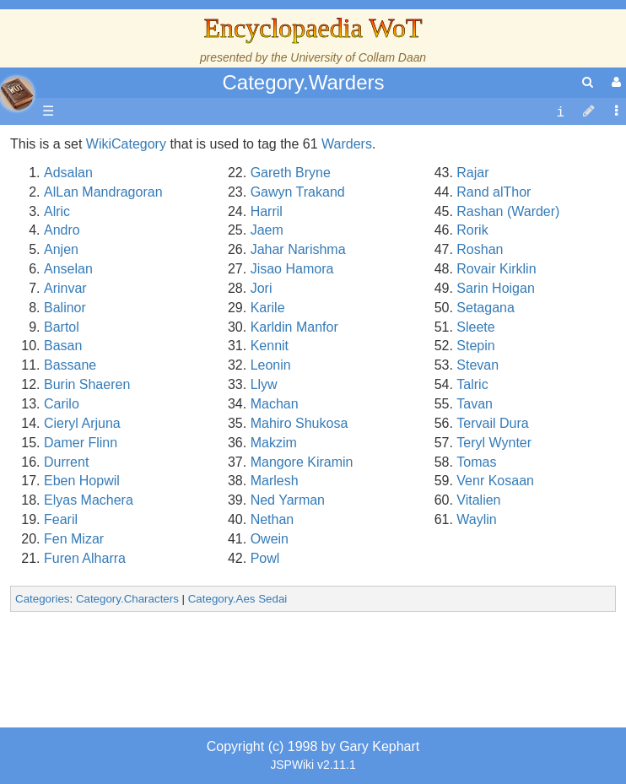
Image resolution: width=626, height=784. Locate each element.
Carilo (61, 404)
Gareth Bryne (291, 172)
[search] (587, 82)
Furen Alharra (85, 558)
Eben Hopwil (82, 480)
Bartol (61, 327)
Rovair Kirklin (496, 269)
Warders (346, 144)
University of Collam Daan (358, 57)
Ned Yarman (288, 500)
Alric (57, 211)
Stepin (475, 345)
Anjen (61, 249)
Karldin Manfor (294, 327)
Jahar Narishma (298, 249)
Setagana (485, 307)
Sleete (475, 327)
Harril (267, 211)
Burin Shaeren (87, 384)
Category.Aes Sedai (238, 598)
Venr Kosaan (495, 480)
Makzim (274, 442)
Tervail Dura (492, 423)
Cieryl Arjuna (82, 423)
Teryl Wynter (494, 442)
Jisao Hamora (292, 269)
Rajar (472, 172)
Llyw (264, 384)
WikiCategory (126, 144)
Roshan (479, 249)
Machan (275, 404)
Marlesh (275, 480)
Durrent (66, 462)
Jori (262, 288)
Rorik (472, 230)
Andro (62, 230)
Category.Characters (127, 598)
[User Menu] (614, 82)
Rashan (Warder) (507, 211)
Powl (265, 558)
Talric (472, 384)
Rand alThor (493, 192)
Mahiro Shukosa (299, 423)
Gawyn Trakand (298, 192)
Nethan (272, 519)
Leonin (271, 365)
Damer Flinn (80, 442)
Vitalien (478, 500)
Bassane (70, 365)
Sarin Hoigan (495, 288)
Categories (42, 598)
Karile (268, 307)
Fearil (61, 519)
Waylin (476, 519)
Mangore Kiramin (302, 462)
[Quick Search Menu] (587, 82)
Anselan (68, 269)
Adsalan (68, 172)
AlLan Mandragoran (103, 192)
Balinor (65, 307)
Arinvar (65, 288)
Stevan (477, 365)
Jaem (267, 230)
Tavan (474, 404)
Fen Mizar (74, 539)
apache (17, 94)
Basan (63, 345)
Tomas (476, 462)
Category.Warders (303, 82)
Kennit (270, 345)
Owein (270, 539)
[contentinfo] (560, 112)
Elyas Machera (88, 500)
